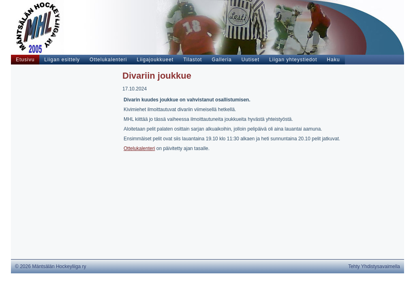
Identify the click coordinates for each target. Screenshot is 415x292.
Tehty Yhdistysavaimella (374, 266)
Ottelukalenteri (139, 148)
